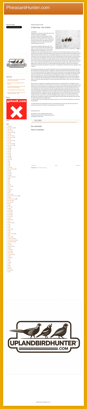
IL (7, 181)
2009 (8, 129)
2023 (8, 154)
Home (56, 165)
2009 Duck (9, 130)
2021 (8, 151)
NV (8, 224)
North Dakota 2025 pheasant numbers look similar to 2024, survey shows (16, 87)
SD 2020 (9, 249)
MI (7, 192)
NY (8, 225)
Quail (8, 243)
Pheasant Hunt (74, 122)
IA (7, 178)
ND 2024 (9, 214)
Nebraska (9, 219)
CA (8, 164)
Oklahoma (9, 229)
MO (8, 203)
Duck (8, 170)
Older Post (78, 165)
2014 (8, 146)
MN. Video (9, 202)
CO (8, 165)
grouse (8, 173)
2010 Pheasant (10, 137)
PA (8, 235)
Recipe (8, 244)
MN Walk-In (9, 200)
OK (8, 227)
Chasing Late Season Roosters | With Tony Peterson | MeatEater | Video (16, 93)
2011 (8, 138)
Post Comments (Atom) (41, 167)
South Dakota (10, 254)
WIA (8, 267)
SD (8, 248)
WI (8, 265)
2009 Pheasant (10, 132)
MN (8, 197)
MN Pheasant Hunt (56, 122)
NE (8, 218)
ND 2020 (9, 210)
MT (8, 205)
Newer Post (33, 165)
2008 (36, 122)
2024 (8, 156)
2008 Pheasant (40, 122)
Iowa (8, 184)
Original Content (64, 122)
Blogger (49, 402)
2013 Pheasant (10, 145)
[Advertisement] (34, 18)
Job (8, 187)
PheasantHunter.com (28, 7)
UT (8, 260)
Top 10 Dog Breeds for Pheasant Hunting (15, 89)
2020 (8, 149)
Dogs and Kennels (11, 168)
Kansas (8, 189)
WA (8, 263)
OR (8, 232)
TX (8, 259)
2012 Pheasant (10, 143)
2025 (8, 157)
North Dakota (10, 222)
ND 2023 (9, 213)
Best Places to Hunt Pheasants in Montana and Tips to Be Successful (16, 80)
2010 (8, 134)
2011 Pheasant (10, 140)
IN (7, 183)
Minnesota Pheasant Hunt (48, 122)
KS (8, 191)
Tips (8, 255)
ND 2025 (9, 216)
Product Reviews (10, 241)
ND (8, 208)
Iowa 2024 (9, 186)
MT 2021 (9, 206)
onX (8, 230)
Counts (8, 167)
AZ (8, 162)
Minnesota (9, 194)
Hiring (8, 175)
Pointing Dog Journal (11, 240)
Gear (8, 172)
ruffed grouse (10, 246)
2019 (8, 148)
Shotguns (9, 252)
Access (8, 159)
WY (8, 271)
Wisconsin (9, 270)
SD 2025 (9, 251)
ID (7, 180)
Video (8, 262)
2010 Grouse (10, 135)
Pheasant (69, 122)
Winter (8, 268)
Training (9, 257)
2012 (8, 142)
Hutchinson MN (10, 176)
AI (7, 161)
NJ (8, 221)
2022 (8, 153)
